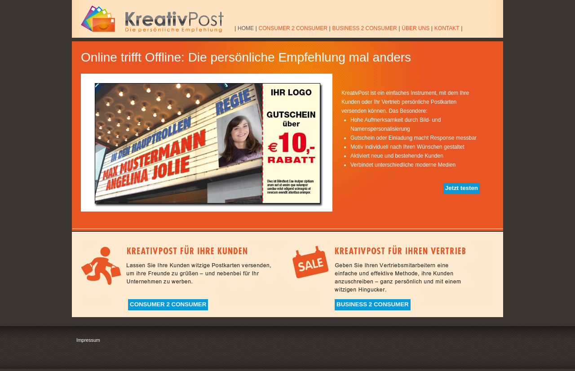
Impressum (88, 340)
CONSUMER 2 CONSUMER (293, 28)
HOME (246, 28)
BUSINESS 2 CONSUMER (364, 28)
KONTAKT (447, 28)
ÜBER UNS (415, 28)
